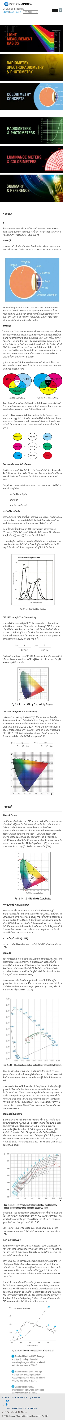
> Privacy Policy (23, 1397)
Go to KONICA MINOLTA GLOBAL (22, 1408)
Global (6, 12)
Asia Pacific (15, 12)
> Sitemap (36, 1397)
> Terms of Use (9, 1397)
